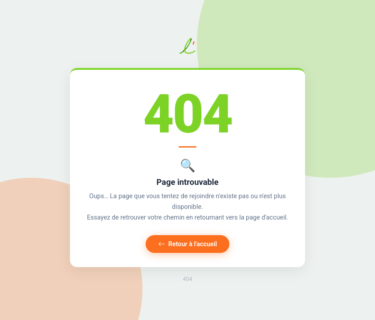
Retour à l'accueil (187, 244)
